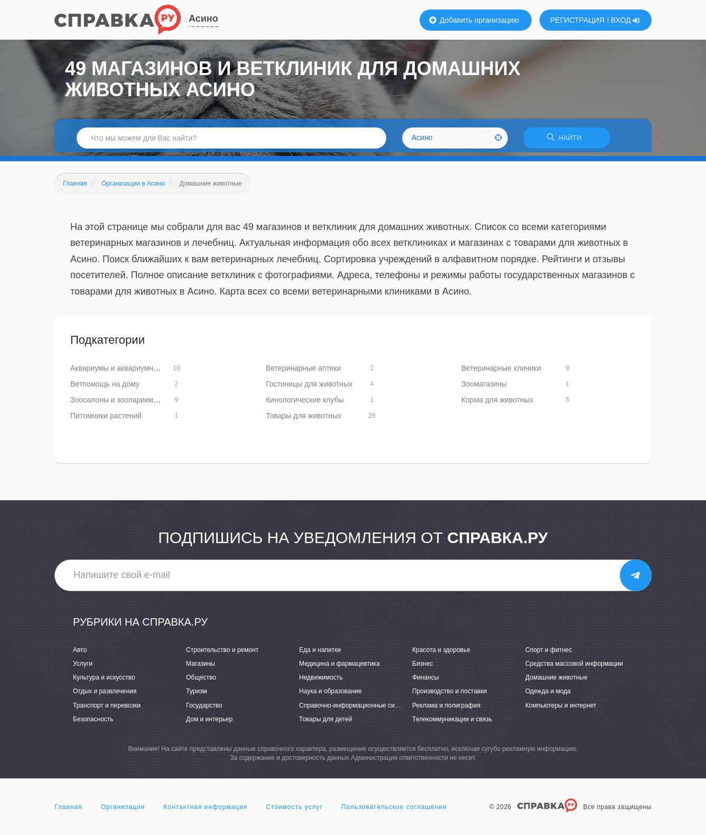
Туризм (196, 695)
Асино (203, 18)
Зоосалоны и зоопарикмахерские (127, 403)
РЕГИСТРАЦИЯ (577, 20)
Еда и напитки (320, 653)
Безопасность (93, 722)
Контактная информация (205, 810)
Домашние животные (556, 681)
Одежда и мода (548, 695)
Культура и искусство (104, 681)
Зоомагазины (484, 387)
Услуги (82, 667)
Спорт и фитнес (548, 653)
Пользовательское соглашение (394, 810)
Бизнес (422, 667)
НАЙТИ (567, 139)
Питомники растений (106, 419)
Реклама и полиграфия (446, 708)
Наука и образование (330, 695)
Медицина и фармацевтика (339, 667)
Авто (80, 653)
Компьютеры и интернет (561, 708)
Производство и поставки (449, 695)
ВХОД (625, 20)
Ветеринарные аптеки (303, 371)
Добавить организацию (474, 20)
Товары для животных (303, 419)
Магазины (200, 667)
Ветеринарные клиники (501, 371)
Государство (204, 708)
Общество (201, 681)
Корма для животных (497, 403)
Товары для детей (325, 722)
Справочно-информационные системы (356, 708)
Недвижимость (321, 681)
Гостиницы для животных (309, 387)
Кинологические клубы (305, 403)
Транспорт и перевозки (107, 708)
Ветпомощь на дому (105, 387)
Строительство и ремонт (222, 653)
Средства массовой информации (574, 667)
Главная (68, 810)
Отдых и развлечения (104, 695)
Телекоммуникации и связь (452, 722)
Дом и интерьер (209, 722)
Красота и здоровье (441, 653)
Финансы (425, 681)
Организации (123, 810)
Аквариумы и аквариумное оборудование (141, 371)
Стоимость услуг (294, 810)
